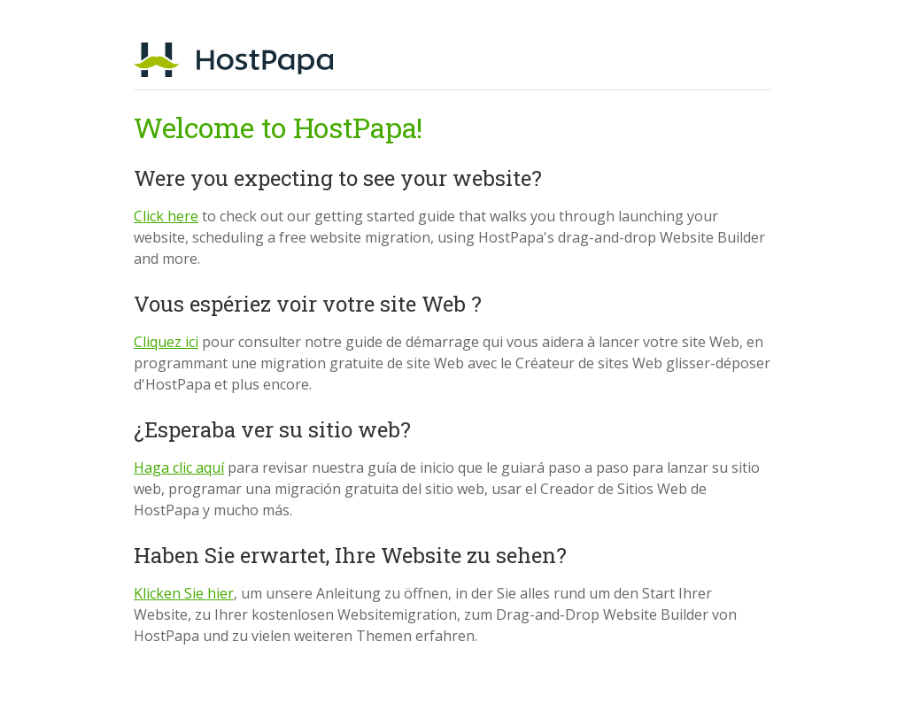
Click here (166, 216)
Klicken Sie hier (184, 593)
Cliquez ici (166, 342)
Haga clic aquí (179, 467)
